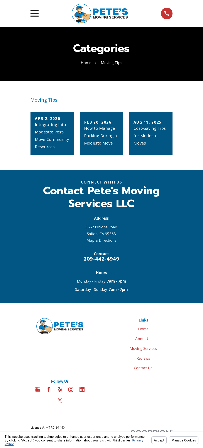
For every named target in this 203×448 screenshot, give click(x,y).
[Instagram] (71, 389)
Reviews (143, 358)
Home (143, 328)
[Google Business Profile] (37, 389)
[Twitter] (60, 400)
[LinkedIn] (82, 389)
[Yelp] (60, 389)
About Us (143, 338)
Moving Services (143, 348)
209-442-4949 (101, 259)
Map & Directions (101, 240)
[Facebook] (48, 389)
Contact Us (143, 367)
